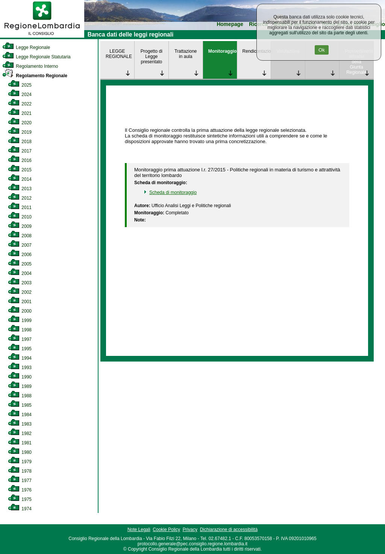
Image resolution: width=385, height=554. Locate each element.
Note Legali (138, 529)
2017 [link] (20, 151)
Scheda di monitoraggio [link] (173, 192)
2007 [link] (20, 245)
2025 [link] (20, 85)
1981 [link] (20, 443)
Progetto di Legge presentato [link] (151, 56)
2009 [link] (20, 226)
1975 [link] (20, 499)
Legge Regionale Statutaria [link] (36, 57)
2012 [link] (20, 198)
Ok (321, 50)
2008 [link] (20, 235)
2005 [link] (20, 264)
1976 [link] (20, 490)
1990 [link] (20, 377)
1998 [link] (20, 330)
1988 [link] (20, 395)
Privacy (190, 529)
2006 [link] (20, 254)
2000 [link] (20, 311)
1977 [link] (20, 480)
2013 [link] (20, 188)
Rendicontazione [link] (257, 51)
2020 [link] (20, 122)
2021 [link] (20, 113)
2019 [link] (20, 132)
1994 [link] (20, 358)
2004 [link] (20, 273)
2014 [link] (20, 179)
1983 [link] (20, 424)
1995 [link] (20, 348)
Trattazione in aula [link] (185, 54)
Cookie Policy (166, 529)
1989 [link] (20, 386)
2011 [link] (20, 207)
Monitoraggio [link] (222, 51)
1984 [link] (20, 414)
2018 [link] (20, 141)
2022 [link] (20, 104)
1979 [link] (20, 461)
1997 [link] (20, 339)
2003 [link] (20, 282)
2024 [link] (20, 94)
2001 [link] (20, 301)
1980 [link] (20, 452)
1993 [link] (20, 367)
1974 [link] (20, 508)
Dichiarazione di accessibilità (229, 529)
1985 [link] (20, 405)
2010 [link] (20, 217)
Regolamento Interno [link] (30, 66)
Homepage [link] (230, 24)
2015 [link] (20, 169)
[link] (42, 36)
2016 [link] (20, 160)
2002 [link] (20, 292)
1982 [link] (20, 433)
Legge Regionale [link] (26, 47)
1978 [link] (20, 471)
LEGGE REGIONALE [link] (119, 54)
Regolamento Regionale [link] (34, 75)
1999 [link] (20, 320)
